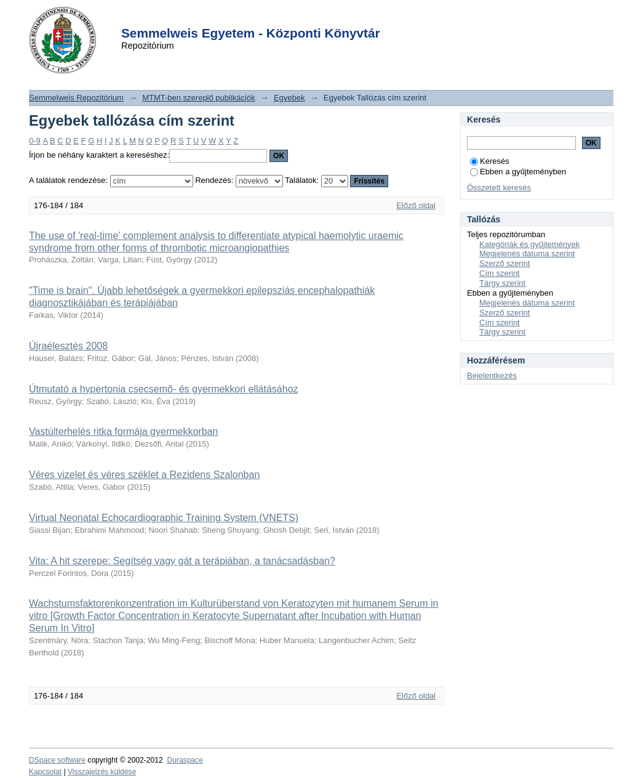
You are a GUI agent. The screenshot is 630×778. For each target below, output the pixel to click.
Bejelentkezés (492, 375)
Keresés (489, 161)
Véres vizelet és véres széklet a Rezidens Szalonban (144, 474)
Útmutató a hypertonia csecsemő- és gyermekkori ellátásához (163, 389)
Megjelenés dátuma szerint (527, 253)
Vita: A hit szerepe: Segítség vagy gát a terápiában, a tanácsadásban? (182, 561)
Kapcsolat (45, 772)
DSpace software (57, 760)
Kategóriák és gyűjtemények (529, 244)
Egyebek (289, 97)
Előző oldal (416, 205)
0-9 (35, 140)
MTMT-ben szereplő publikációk (198, 97)
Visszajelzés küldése (102, 772)
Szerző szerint (504, 263)
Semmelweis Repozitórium (76, 97)
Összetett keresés (499, 187)
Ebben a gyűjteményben (518, 171)
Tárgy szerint (502, 283)
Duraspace (184, 760)
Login (293, 17)
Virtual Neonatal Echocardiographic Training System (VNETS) (163, 518)
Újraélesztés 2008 (68, 346)
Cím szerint (499, 273)
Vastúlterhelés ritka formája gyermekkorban (123, 431)
